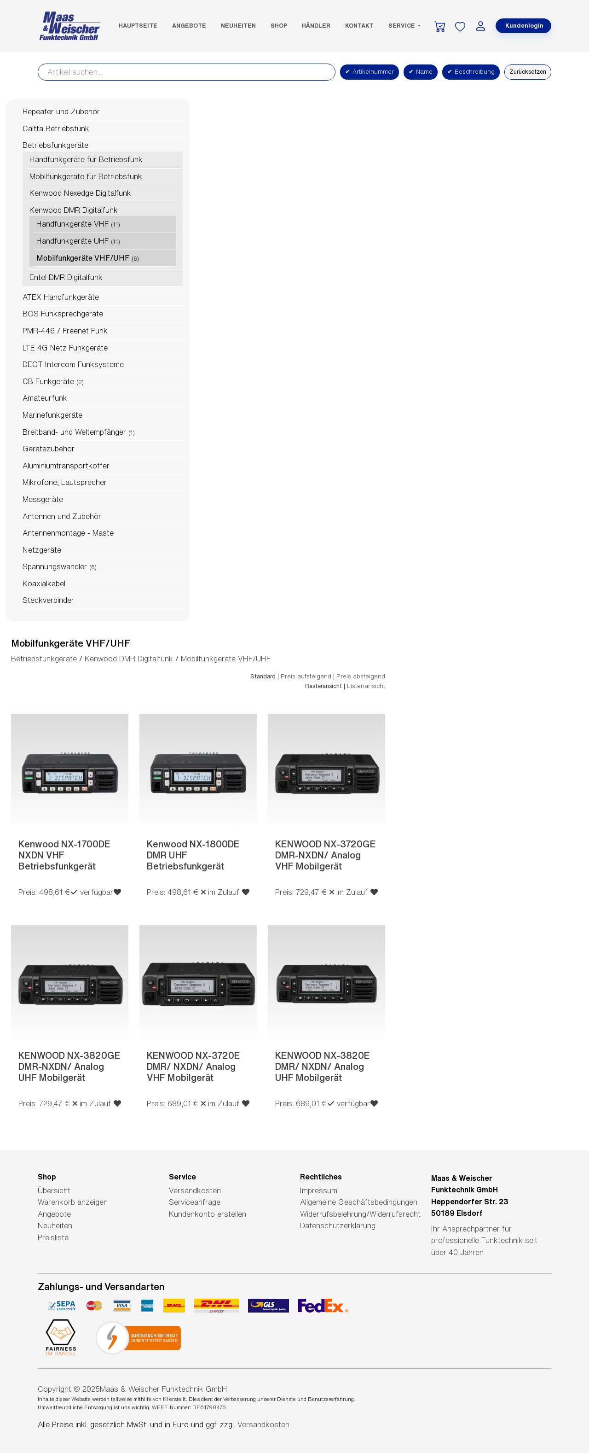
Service (402, 26)
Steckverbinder (48, 600)
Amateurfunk (45, 398)
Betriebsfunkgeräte (55, 145)
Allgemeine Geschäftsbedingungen (358, 1202)
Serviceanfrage (194, 1202)
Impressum (318, 1190)
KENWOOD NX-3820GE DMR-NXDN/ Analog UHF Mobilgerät (69, 1066)
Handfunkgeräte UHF (72, 241)
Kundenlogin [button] (524, 26)
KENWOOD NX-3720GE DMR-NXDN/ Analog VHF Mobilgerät (325, 855)
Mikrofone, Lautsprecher (65, 482)
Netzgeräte (42, 550)
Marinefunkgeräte (52, 415)
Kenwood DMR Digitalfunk (73, 210)
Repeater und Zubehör (61, 111)
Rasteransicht (323, 686)
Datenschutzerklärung (337, 1225)
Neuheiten (238, 26)
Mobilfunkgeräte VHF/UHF (82, 258)
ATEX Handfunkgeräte (61, 297)
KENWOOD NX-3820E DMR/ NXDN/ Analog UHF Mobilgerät (322, 1066)
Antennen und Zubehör (62, 516)
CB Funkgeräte (48, 381)
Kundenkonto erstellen (207, 1214)
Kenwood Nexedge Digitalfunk (80, 193)
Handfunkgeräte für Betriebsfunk (86, 159)
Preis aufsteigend (306, 676)
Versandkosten (195, 1190)
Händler (316, 26)
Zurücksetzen (527, 72)
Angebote (189, 26)
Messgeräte (43, 499)
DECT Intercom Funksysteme (73, 364)
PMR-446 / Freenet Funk (65, 330)
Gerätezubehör (49, 448)
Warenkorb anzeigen (73, 1202)
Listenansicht (366, 686)
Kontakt (359, 26)
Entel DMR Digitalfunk (66, 277)
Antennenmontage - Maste (68, 533)
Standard (263, 676)
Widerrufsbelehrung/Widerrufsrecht (360, 1214)
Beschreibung (471, 71)
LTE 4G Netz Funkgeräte (65, 347)
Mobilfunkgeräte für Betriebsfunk (85, 176)
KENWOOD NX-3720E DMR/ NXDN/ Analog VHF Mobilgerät (193, 1066)
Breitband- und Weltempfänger (74, 432)
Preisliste (53, 1237)
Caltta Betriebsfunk (56, 128)
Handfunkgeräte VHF (72, 224)
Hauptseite (138, 26)
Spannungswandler (55, 566)
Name (421, 71)
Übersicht (54, 1190)
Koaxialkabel (44, 583)
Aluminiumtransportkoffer (66, 465)
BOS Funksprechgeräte (63, 313)
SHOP (279, 26)
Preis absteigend (360, 676)
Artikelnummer (369, 71)
